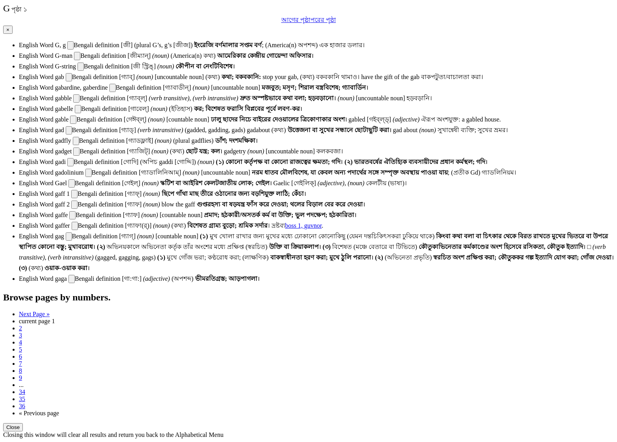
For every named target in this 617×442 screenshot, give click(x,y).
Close (13, 427)
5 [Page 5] (20, 349)
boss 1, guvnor (303, 225)
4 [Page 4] (20, 342)
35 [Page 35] (22, 399)
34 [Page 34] (22, 392)
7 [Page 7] (20, 363)
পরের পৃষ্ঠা (323, 20)
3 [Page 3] (20, 335)
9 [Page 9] (20, 377)
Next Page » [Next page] (34, 314)
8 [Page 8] (20, 370)
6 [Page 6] (20, 356)
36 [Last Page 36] (22, 406)
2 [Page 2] (20, 328)
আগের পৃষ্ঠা (295, 20)
